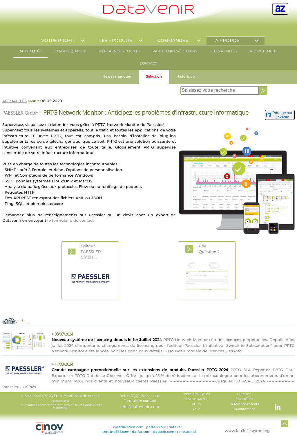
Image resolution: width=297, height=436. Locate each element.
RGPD (196, 404)
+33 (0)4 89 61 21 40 (143, 396)
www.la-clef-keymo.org (247, 430)
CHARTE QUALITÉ (70, 51)
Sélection (154, 76)
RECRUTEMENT (263, 51)
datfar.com (141, 432)
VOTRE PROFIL (58, 40)
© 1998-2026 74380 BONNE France (60, 401)
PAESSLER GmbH (20, 113)
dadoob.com (163, 432)
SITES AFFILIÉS (223, 51)
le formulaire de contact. (71, 220)
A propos (244, 394)
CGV (196, 409)
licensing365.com (115, 432)
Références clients (244, 404)
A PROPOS (227, 40)
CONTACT (148, 63)
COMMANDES (172, 40)
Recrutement (244, 409)
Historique (185, 76)
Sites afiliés (244, 399)
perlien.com (156, 427)
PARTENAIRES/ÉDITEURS (175, 51)
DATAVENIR (52, 396)
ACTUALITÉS (30, 51)
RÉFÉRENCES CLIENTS (119, 51)
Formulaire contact (140, 401)
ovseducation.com (128, 427)
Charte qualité (196, 399)
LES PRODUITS (115, 40)
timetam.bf (186, 432)
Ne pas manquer (116, 76)
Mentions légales (196, 394)
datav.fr (175, 427)
